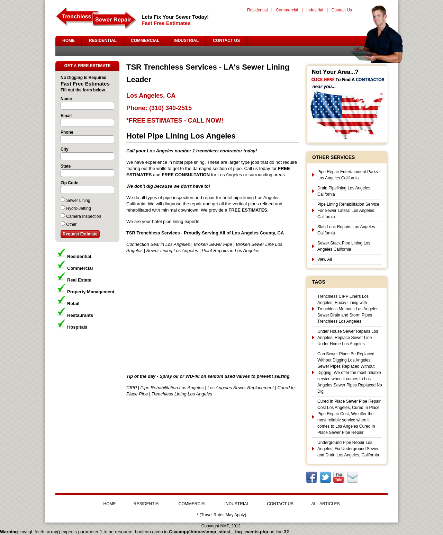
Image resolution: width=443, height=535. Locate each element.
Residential (257, 10)
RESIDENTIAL (103, 40)
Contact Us (341, 10)
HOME (68, 40)
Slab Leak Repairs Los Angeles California (346, 229)
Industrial (314, 10)
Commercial (287, 10)
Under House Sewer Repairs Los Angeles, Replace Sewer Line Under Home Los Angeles (347, 337)
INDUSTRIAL (186, 40)
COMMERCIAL (145, 40)
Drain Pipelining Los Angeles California (343, 191)
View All (324, 259)
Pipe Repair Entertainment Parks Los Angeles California (347, 174)
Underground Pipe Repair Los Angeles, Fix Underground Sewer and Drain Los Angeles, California (348, 448)
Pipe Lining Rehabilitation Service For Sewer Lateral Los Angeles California (348, 210)
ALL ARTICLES (325, 503)
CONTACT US (226, 40)
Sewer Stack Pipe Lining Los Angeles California (343, 246)
